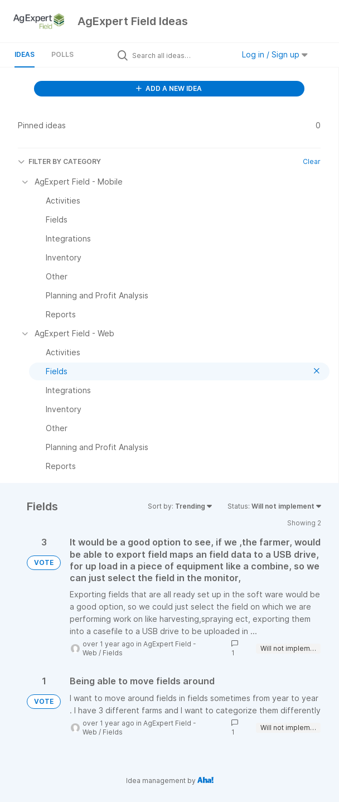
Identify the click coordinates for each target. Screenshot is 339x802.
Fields (113, 653)
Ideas (24, 54)
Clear (312, 161)
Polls (62, 54)
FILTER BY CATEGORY (59, 161)
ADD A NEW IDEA (169, 88)
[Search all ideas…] (180, 55)
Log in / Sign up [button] (275, 54)
